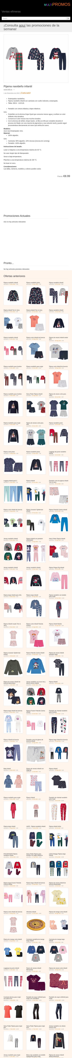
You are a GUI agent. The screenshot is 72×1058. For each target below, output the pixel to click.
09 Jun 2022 (58, 397)
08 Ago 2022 (58, 913)
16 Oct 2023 (35, 913)
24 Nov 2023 (12, 284)
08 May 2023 (35, 339)
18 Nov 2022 (13, 857)
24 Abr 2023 (12, 482)
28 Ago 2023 (35, 596)
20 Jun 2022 (12, 311)
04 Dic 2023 (57, 683)
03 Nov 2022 (12, 596)
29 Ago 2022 (35, 395)
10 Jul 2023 (12, 741)
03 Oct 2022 (35, 512)
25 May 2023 (58, 340)
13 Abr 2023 (57, 656)
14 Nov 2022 (35, 1000)
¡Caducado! (25, 93)
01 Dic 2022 (57, 284)
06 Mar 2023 (12, 770)
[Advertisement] (29, 194)
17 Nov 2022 (35, 857)
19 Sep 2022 (12, 1000)
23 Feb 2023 (12, 656)
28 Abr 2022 (57, 828)
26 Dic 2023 (12, 712)
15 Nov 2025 (35, 828)
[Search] (68, 18)
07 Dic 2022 (57, 857)
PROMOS (61, 4)
